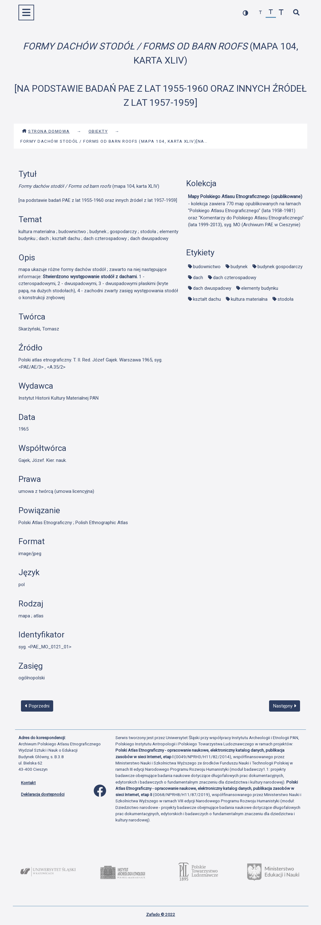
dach (198, 277)
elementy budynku (259, 288)
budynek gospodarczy (280, 266)
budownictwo (207, 266)
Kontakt (28, 782)
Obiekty (98, 131)
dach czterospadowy (234, 277)
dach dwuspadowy (212, 288)
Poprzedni (37, 706)
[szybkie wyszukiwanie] (296, 13)
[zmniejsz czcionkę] (260, 13)
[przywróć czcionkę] (271, 13)
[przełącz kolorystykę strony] (245, 13)
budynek (239, 266)
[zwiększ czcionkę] (281, 13)
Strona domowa (45, 131)
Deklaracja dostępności (42, 794)
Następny (284, 706)
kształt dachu (207, 299)
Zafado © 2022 (160, 914)
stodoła (285, 299)
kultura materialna (249, 299)
